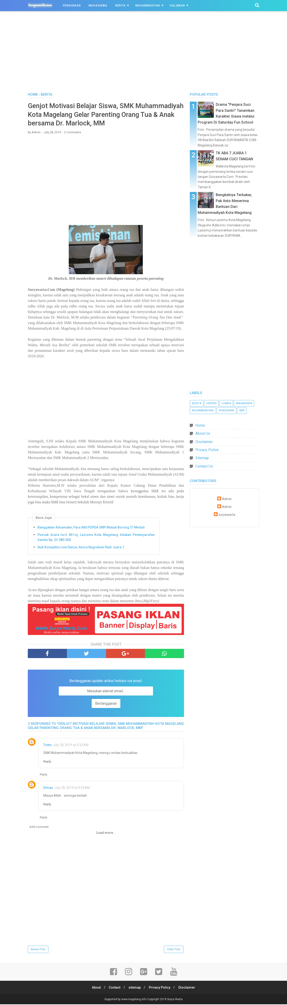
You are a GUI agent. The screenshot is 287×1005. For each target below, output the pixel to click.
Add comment (39, 827)
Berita (120, 5)
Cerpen (211, 403)
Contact (114, 988)
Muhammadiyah (147, 5)
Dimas (48, 788)
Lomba (226, 403)
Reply (47, 762)
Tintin (47, 746)
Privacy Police (207, 450)
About (94, 988)
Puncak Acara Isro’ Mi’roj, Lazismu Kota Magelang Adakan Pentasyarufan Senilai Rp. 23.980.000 (96, 538)
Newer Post (38, 950)
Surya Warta (175, 1000)
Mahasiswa (98, 5)
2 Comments (72, 133)
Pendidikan (72, 5)
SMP (242, 410)
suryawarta (226, 515)
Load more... (106, 833)
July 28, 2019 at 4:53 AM (72, 788)
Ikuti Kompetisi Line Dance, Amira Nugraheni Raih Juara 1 (80, 548)
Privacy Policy (160, 988)
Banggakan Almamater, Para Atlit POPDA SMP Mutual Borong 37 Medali (91, 528)
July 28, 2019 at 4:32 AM (70, 746)
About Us (202, 433)
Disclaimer (204, 442)
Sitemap (202, 458)
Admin (227, 499)
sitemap (134, 988)
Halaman (177, 5)
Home (200, 425)
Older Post (173, 950)
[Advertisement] (143, 53)
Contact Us (204, 466)
